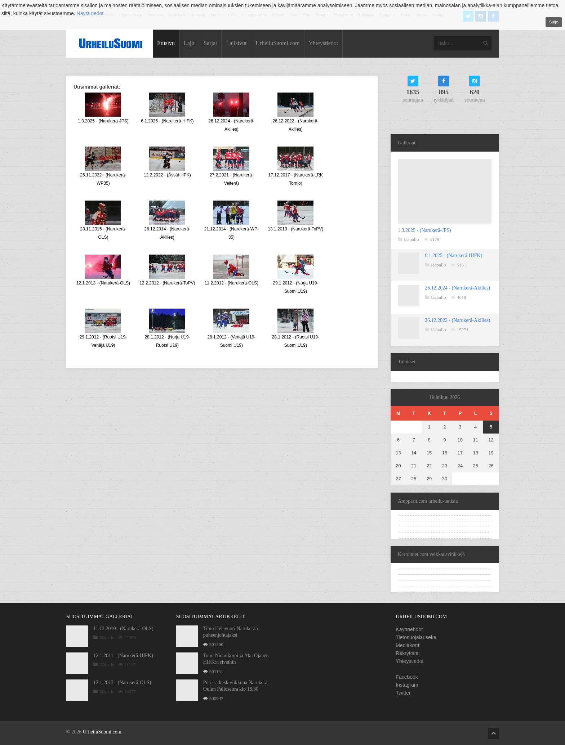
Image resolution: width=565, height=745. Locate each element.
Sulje (553, 22)
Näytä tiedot (90, 13)
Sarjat (210, 43)
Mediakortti (408, 645)
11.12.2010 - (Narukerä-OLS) (123, 628)
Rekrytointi (407, 653)
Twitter (403, 693)
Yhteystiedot (323, 43)
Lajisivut (236, 43)
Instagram (407, 685)
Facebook (407, 677)
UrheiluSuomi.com (277, 43)
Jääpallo (411, 239)
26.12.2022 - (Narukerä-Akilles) (457, 320)
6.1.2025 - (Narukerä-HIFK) (453, 255)
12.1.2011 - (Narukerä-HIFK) (123, 655)
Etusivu (166, 43)
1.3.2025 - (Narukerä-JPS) (424, 230)
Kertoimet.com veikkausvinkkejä (431, 554)
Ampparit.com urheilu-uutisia (428, 501)
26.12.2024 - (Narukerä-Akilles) (457, 288)
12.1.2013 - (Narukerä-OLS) (122, 682)
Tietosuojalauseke (416, 637)
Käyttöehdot (409, 629)
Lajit (189, 43)
